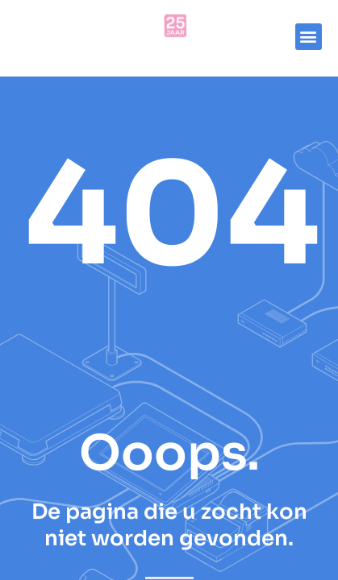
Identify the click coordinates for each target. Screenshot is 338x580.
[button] (308, 36)
